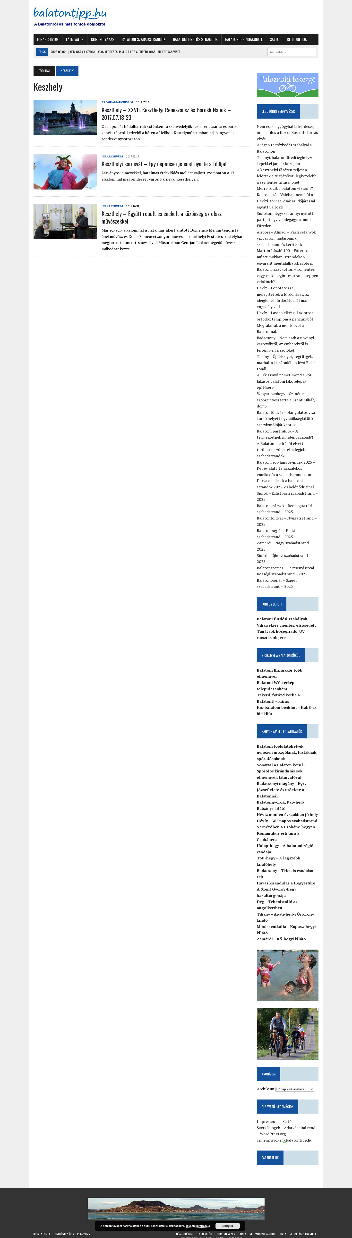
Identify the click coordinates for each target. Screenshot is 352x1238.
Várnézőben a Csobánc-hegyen (286, 821)
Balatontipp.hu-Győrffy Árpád (56, 1229)
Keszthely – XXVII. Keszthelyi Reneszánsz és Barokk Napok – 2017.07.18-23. (165, 113)
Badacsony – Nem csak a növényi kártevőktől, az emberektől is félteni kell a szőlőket (285, 338)
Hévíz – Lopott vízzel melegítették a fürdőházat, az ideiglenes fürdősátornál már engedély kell (288, 294)
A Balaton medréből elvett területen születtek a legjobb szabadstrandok (282, 443)
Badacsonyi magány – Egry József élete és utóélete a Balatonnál (282, 783)
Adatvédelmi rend (300, 1122)
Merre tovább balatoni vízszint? (285, 188)
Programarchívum (116, 102)
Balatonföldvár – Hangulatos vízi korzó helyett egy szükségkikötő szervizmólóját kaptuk (286, 412)
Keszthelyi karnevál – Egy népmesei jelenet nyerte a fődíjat (163, 163)
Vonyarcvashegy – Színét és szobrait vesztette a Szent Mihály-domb (287, 394)
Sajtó (274, 39)
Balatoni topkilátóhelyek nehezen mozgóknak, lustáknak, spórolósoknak (287, 746)
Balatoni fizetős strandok (194, 39)
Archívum (266, 1083)
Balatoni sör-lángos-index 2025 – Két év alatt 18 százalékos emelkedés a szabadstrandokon (286, 462)
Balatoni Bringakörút (243, 39)
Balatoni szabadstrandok (143, 39)
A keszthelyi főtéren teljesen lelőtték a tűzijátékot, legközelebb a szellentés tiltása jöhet (287, 176)
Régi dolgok (296, 39)
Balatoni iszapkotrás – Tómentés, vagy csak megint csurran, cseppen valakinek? (288, 276)
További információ (198, 1225)
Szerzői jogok (269, 1122)
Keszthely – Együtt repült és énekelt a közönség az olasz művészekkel (175, 213)
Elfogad (227, 1226)
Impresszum (268, 1116)
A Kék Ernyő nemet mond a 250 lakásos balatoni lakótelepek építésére (285, 375)
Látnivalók (74, 39)
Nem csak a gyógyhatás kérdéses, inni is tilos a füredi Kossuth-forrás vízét (287, 132)
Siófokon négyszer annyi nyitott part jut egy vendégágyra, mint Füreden (285, 219)
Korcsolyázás (101, 39)
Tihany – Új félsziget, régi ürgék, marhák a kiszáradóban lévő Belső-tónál (287, 356)
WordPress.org (271, 1128)
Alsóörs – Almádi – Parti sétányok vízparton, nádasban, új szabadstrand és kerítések (286, 238)
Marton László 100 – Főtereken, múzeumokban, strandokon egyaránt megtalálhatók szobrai (285, 257)
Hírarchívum (47, 39)
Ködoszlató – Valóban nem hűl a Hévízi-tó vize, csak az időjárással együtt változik (286, 201)
